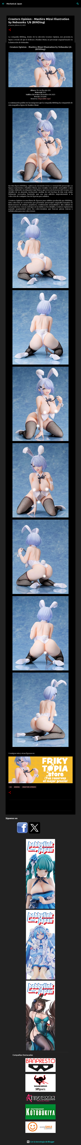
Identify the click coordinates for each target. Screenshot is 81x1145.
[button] (9, 30)
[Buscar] (77, 4)
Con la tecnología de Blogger (40, 1142)
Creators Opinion (29, 787)
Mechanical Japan (14, 4)
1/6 (10, 787)
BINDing (17, 787)
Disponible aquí (44, 99)
